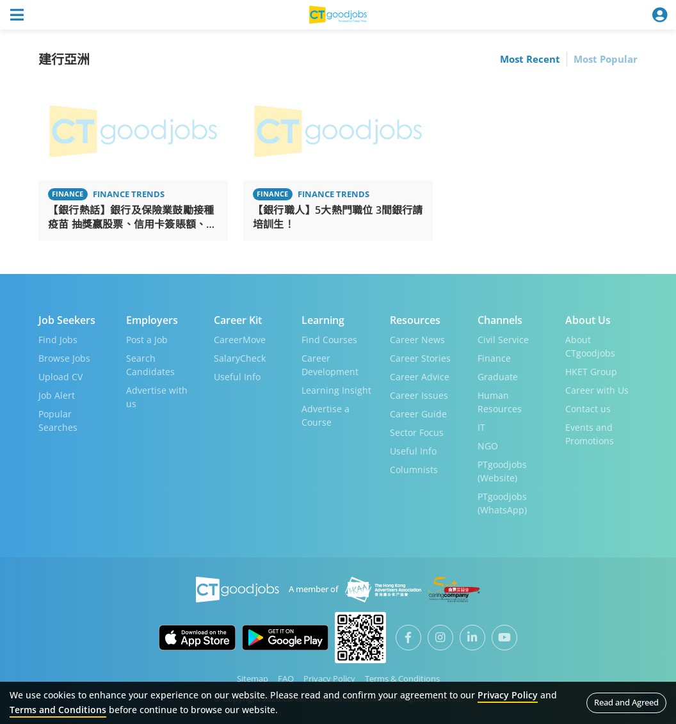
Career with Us (597, 390)
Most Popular (606, 58)
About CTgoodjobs (590, 346)
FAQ (286, 678)
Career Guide (418, 414)
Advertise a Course (326, 415)
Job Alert (56, 395)
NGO (488, 446)
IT (481, 427)
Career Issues (419, 395)
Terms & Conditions (402, 678)
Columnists (414, 469)
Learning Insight (336, 390)
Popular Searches (57, 420)
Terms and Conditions (58, 710)
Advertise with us (157, 397)
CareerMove (240, 340)
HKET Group (591, 372)
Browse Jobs (64, 358)
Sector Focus (417, 432)
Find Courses (329, 340)
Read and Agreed (626, 702)
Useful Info (237, 377)
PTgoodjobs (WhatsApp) (502, 503)
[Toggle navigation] (16, 14)
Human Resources (500, 402)
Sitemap (252, 678)
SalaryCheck (240, 358)
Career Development (330, 365)
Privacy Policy (329, 678)
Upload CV (60, 377)
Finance (494, 358)
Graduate (498, 377)
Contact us (588, 409)
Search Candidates (150, 365)
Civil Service (503, 340)
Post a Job (147, 340)
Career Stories (420, 358)
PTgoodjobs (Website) (502, 471)
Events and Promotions (589, 434)
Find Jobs (57, 340)
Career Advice (419, 377)
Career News (417, 340)
